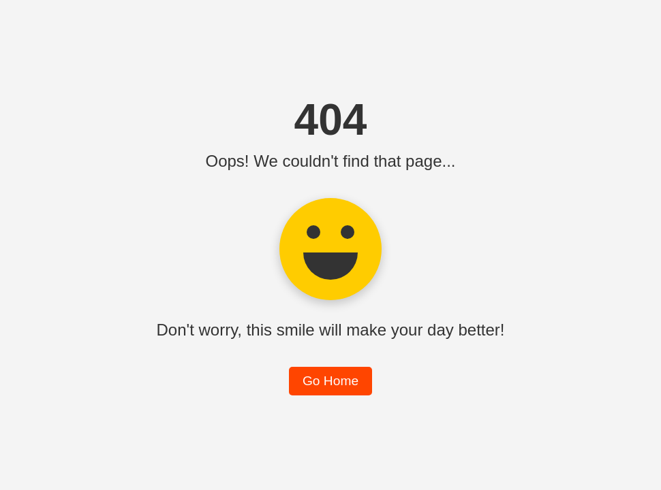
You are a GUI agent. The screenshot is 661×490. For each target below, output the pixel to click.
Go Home (330, 381)
